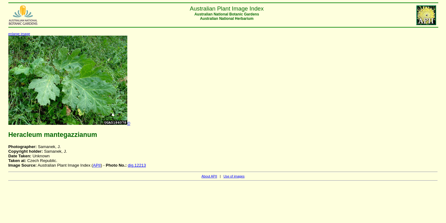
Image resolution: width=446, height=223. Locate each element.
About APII (209, 176)
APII (97, 165)
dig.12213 (137, 165)
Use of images (233, 176)
